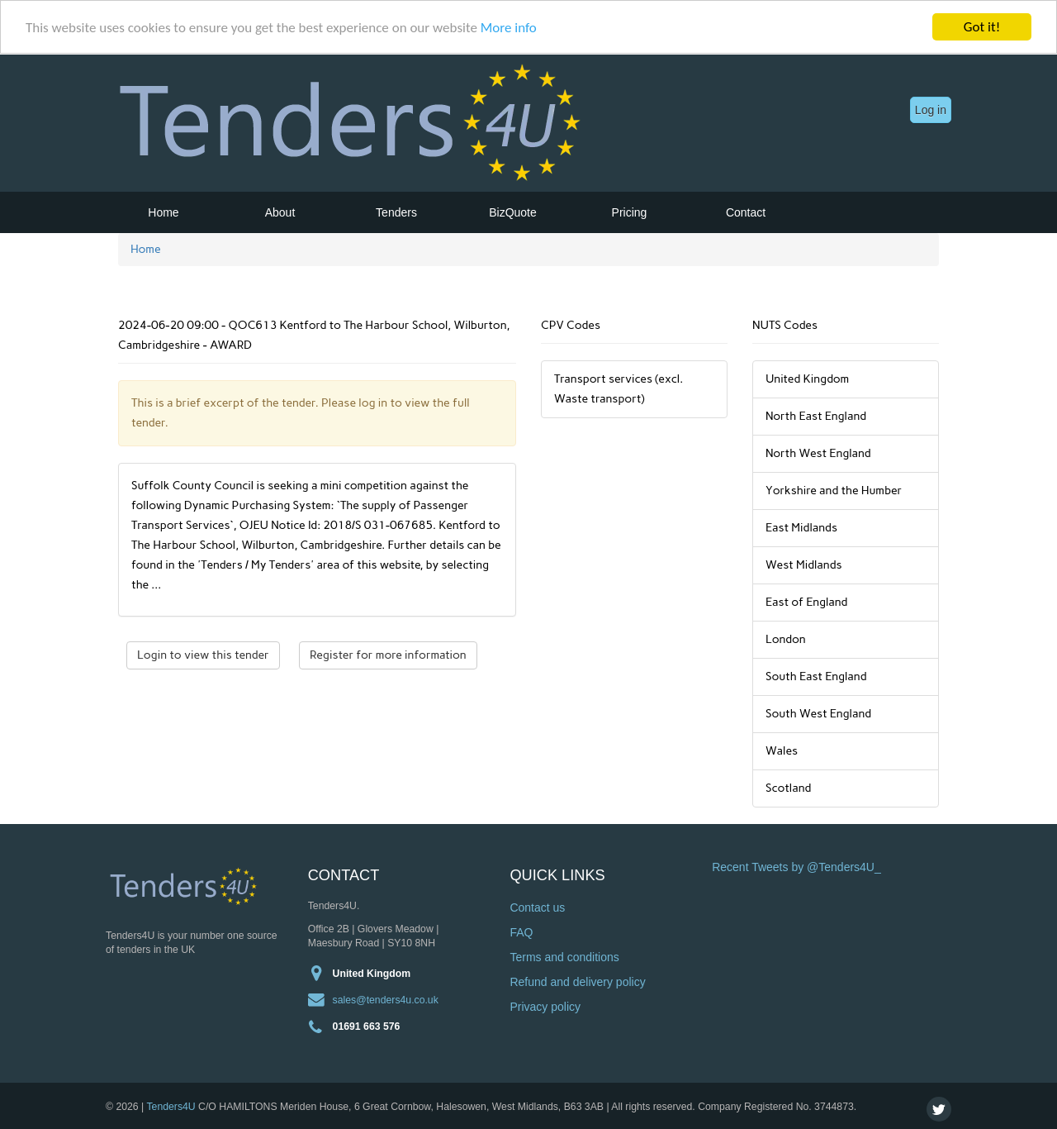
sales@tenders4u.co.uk (385, 999)
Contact (745, 212)
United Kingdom (372, 973)
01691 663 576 (367, 1025)
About (280, 212)
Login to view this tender (203, 655)
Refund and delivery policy (577, 981)
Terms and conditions (564, 957)
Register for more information (388, 655)
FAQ (521, 932)
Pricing (629, 212)
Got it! (982, 27)
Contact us (537, 907)
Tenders (396, 212)
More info (509, 27)
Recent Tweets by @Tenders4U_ (796, 867)
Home (163, 212)
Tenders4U (170, 1106)
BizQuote (513, 212)
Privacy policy (545, 1006)
